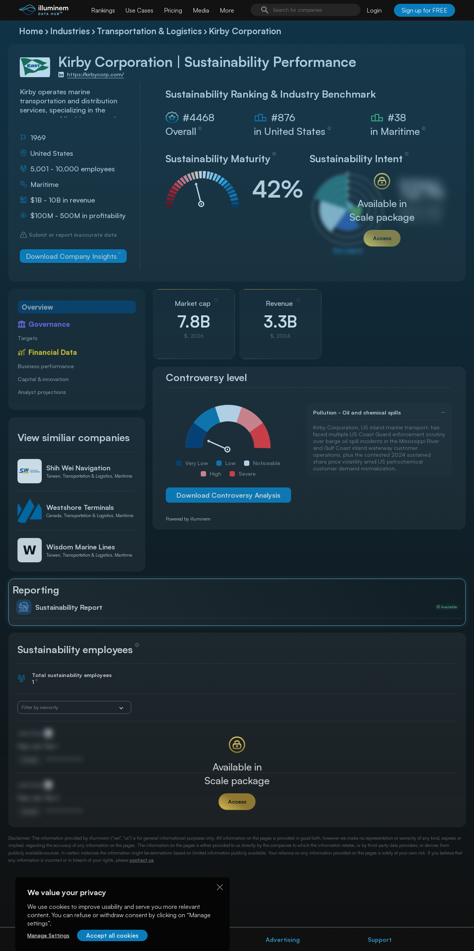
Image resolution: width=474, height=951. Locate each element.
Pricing (173, 10)
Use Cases (139, 10)
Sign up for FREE (424, 10)
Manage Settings (48, 935)
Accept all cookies (112, 935)
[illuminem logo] (43, 11)
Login (374, 10)
